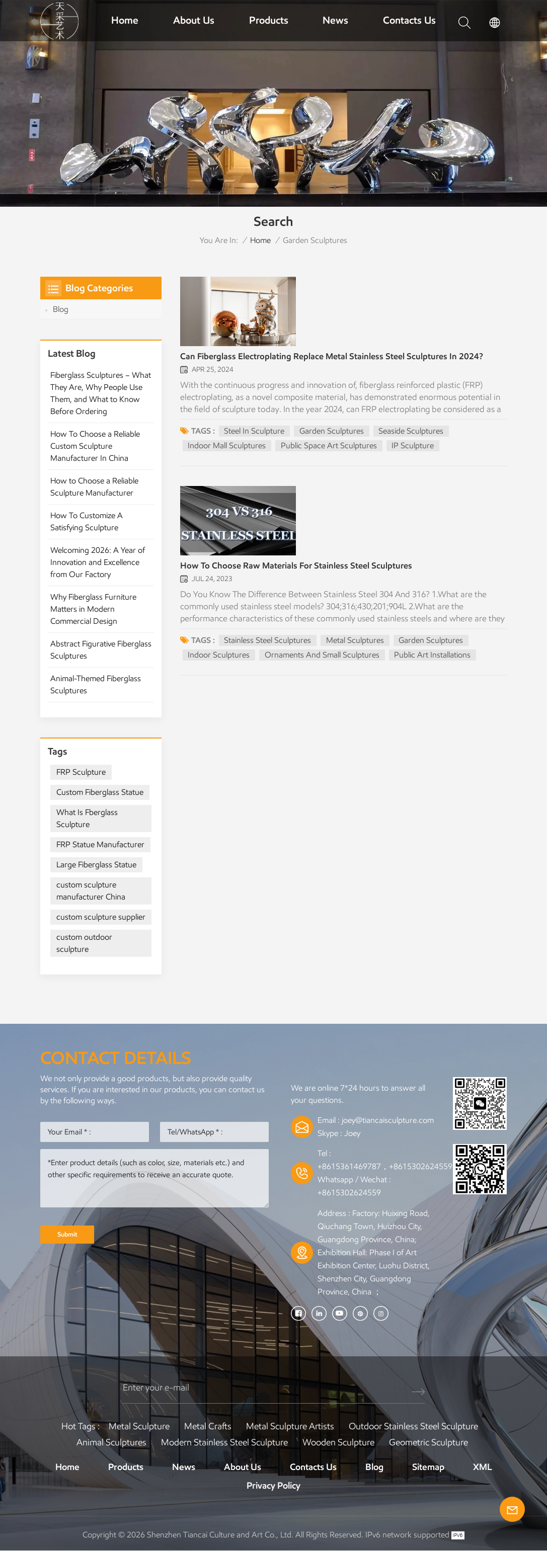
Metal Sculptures (355, 647)
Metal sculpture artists (290, 1425)
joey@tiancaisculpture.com (388, 1120)
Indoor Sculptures (219, 662)
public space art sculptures (329, 448)
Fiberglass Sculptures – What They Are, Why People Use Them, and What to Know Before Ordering (100, 393)
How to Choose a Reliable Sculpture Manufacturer (94, 487)
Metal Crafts (207, 1425)
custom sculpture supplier (100, 917)
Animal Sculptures (111, 1441)
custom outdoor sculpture (84, 943)
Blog (60, 309)
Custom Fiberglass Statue (99, 792)
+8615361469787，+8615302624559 (385, 1166)
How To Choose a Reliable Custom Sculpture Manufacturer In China (95, 446)
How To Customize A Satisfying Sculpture (86, 521)
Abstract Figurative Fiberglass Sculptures (100, 650)
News (335, 20)
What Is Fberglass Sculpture (87, 818)
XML (482, 1466)
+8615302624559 (349, 1192)
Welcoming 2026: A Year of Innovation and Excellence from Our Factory (97, 562)
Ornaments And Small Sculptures (322, 662)
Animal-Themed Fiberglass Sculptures (95, 684)
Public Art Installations (433, 662)
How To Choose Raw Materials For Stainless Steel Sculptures (299, 573)
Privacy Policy (273, 1485)
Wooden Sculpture (338, 1441)
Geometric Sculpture (428, 1441)
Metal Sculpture (139, 1425)
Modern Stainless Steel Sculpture (224, 1441)
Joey (352, 1133)
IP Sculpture (413, 448)
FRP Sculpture (81, 772)
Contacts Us (409, 20)
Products (268, 20)
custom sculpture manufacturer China (90, 891)
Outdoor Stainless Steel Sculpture (413, 1425)
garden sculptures (331, 433)
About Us (193, 20)
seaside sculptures (411, 433)
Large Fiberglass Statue (96, 864)
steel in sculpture (254, 433)
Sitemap (428, 1466)
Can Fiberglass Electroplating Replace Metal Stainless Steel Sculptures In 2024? (335, 359)
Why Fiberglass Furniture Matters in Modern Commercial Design (93, 609)
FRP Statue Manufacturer (100, 844)
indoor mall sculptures (227, 448)
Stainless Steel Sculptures (267, 647)
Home (124, 20)
